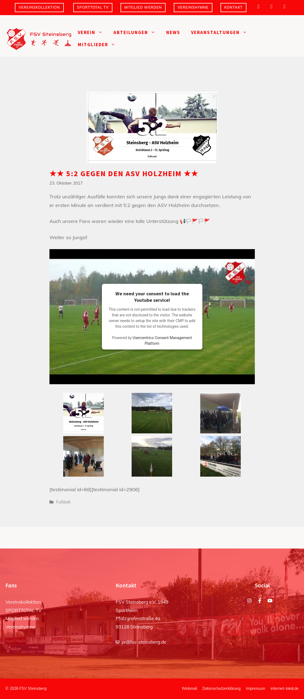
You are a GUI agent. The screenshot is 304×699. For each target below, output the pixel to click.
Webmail (189, 688)
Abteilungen (137, 32)
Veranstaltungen (221, 32)
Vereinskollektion (39, 7)
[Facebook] (271, 6)
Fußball (63, 501)
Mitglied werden (143, 7)
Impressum (255, 688)
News (173, 32)
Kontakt (233, 7)
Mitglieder (99, 45)
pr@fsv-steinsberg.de (144, 642)
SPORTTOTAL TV (93, 7)
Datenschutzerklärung (221, 688)
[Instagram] (258, 6)
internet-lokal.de (284, 688)
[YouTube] (284, 6)
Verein (93, 32)
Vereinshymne (193, 7)
